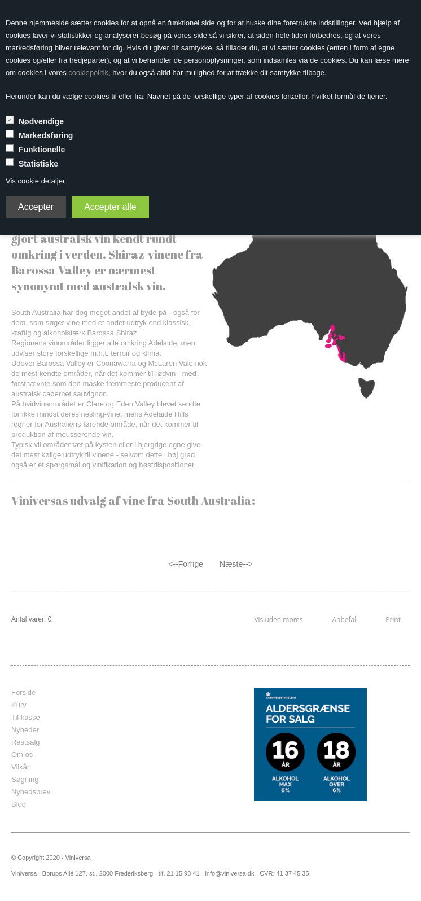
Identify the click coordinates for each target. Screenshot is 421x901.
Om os (22, 754)
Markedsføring (46, 135)
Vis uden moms (278, 619)
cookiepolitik (88, 72)
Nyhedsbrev (30, 792)
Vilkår (20, 767)
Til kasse (25, 717)
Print (393, 619)
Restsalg (25, 742)
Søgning (24, 779)
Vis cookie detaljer (35, 181)
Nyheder (25, 729)
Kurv (19, 705)
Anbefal (344, 619)
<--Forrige (185, 563)
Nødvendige (41, 121)
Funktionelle (42, 149)
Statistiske (38, 163)
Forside (23, 692)
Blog (18, 804)
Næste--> (236, 563)
